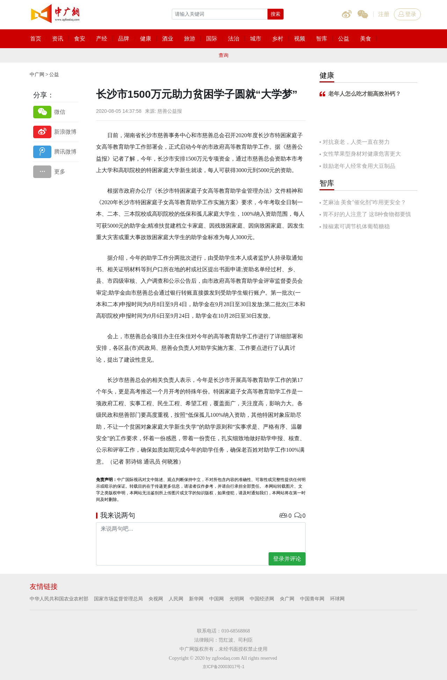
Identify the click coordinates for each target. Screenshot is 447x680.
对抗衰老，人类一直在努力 (356, 142)
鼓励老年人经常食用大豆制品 (359, 166)
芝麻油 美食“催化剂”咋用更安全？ (364, 202)
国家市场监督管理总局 (118, 598)
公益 (54, 74)
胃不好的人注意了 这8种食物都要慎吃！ (365, 215)
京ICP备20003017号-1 (223, 666)
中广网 (37, 74)
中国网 (216, 598)
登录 (407, 14)
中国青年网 (312, 598)
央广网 (287, 598)
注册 (383, 14)
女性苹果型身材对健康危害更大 (362, 154)
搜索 (275, 14)
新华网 (196, 598)
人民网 (176, 598)
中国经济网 (262, 598)
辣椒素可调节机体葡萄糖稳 (356, 226)
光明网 (236, 598)
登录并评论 (287, 559)
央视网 (155, 598)
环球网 (337, 598)
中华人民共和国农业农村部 (59, 598)
